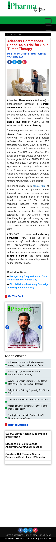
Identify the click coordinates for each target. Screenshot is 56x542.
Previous (6, 326)
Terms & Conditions (14, 535)
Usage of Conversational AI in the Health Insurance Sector (27, 407)
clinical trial (39, 186)
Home (9, 34)
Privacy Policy (31, 535)
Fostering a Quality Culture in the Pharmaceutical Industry (24, 373)
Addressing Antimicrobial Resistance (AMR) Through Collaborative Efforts (26, 364)
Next (39, 326)
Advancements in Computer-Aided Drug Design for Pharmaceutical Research (27, 382)
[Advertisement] (28, 495)
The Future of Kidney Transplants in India (28, 399)
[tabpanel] (23, 332)
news (20, 34)
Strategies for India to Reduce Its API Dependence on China (26, 416)
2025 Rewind (45, 535)
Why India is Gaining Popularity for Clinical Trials (28, 392)
